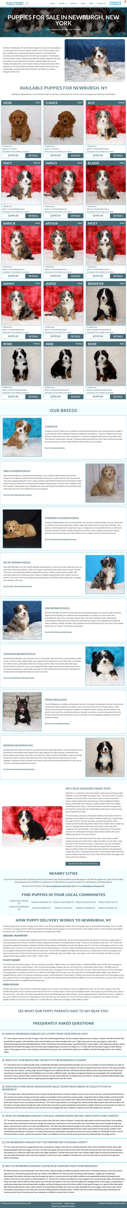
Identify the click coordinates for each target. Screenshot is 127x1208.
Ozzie (7, 103)
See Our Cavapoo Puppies (55, 448)
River (92, 344)
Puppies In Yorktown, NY (107, 908)
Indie (49, 344)
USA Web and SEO (119, 1203)
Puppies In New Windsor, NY (19, 902)
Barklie (9, 223)
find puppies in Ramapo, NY (93, 886)
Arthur (52, 223)
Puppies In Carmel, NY (63, 908)
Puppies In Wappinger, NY (41, 902)
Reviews (73, 3)
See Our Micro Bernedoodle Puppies (17, 586)
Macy (7, 163)
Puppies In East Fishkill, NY (63, 902)
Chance (52, 103)
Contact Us (101, 3)
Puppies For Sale (58, 29)
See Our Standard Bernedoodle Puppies (18, 678)
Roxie (7, 344)
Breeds (63, 3)
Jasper (51, 283)
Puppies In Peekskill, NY (41, 908)
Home (52, 3)
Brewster (96, 283)
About (83, 3)
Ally (91, 103)
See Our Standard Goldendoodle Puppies (61, 539)
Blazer (93, 163)
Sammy (8, 283)
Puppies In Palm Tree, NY (108, 902)
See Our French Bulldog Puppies (57, 723)
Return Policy (70, 1203)
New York (68, 29)
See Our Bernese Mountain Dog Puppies (19, 769)
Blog (91, 3)
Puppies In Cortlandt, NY (85, 908)
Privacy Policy (57, 1203)
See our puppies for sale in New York (60, 886)
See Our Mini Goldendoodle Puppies (17, 495)
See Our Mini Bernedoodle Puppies (58, 632)
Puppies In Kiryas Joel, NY (86, 902)
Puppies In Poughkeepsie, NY (19, 907)
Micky (93, 223)
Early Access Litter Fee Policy (63, 1206)
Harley (51, 163)
